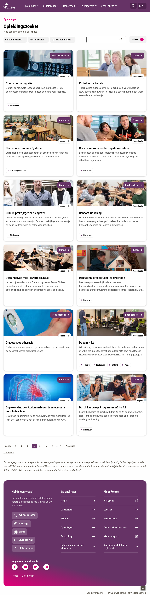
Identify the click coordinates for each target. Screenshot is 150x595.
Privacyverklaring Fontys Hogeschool (127, 592)
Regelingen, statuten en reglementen (121, 547)
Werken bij (121, 501)
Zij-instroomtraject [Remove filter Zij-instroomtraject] (63, 39)
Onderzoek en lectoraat (121, 527)
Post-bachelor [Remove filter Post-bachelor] (38, 39)
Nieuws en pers (121, 536)
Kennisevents (121, 518)
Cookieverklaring (95, 592)
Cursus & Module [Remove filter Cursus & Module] (15, 39)
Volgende (70, 446)
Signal (19, 532)
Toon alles (9, 452)
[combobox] (106, 39)
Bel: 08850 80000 (24, 515)
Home (78, 501)
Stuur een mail (23, 540)
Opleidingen (78, 510)
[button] (133, 6)
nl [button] (142, 6)
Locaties (121, 510)
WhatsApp (21, 524)
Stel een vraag (23, 548)
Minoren (78, 518)
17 (61, 446)
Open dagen (78, 527)
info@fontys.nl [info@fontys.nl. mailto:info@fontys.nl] (117, 466)
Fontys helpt (78, 536)
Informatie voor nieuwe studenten (78, 547)
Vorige (8, 446)
